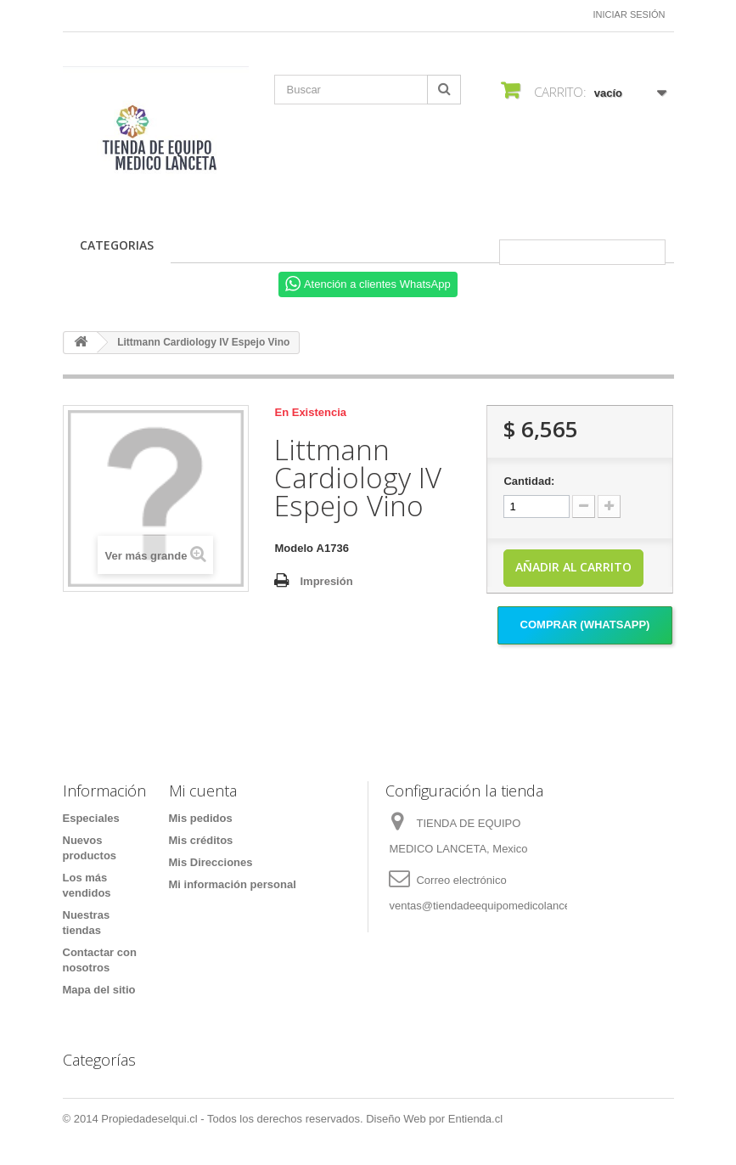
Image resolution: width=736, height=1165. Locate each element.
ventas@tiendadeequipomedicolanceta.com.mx (505, 905)
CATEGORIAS (117, 245)
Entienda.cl (475, 1118)
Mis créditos (201, 840)
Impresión (326, 581)
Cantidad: (528, 481)
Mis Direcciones (211, 862)
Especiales (91, 818)
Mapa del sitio (99, 989)
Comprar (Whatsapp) (585, 624)
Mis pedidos (201, 818)
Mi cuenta (203, 790)
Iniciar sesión (629, 14)
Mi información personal (232, 884)
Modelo (293, 548)
